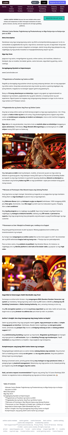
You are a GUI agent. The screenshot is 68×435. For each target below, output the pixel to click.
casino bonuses (36, 421)
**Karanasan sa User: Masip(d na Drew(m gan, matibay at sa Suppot (27, 404)
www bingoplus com (16, 429)
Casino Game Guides (20, 9)
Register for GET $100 (57, 2)
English (35, 2)
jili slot (5, 429)
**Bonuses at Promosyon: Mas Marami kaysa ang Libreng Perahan (27, 402)
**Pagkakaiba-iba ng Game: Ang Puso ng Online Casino (23, 400)
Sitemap (60, 425)
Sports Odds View (62, 9)
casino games (23, 421)
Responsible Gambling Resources (43, 9)
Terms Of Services (50, 425)
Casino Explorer (58, 431)
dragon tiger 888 (48, 429)
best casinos (47, 421)
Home (4, 7)
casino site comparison (25, 423)
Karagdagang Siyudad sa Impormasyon (17, 396)
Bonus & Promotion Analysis (30, 9)
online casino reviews (10, 421)
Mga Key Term (8, 394)
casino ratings (36, 429)
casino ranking (58, 421)
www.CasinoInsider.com (10, 72)
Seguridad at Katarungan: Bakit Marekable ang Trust (22, 406)
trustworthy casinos (42, 423)
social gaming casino (43, 431)
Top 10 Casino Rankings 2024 (55, 373)
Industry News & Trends (54, 9)
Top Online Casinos (11, 9)
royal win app (13, 431)
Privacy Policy (38, 425)
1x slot (27, 429)
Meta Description (9, 392)
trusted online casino (28, 431)
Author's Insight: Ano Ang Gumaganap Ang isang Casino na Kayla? (27, 408)
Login (44, 2)
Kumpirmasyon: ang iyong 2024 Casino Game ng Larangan (24, 411)
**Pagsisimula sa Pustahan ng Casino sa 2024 (20, 398)
